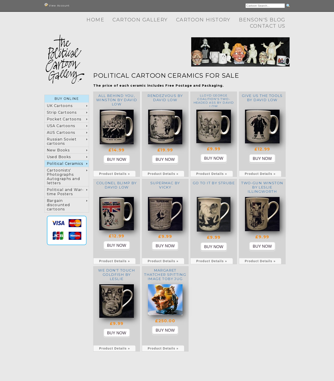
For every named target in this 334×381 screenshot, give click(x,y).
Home (95, 20)
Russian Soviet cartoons (62, 141)
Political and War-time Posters (65, 192)
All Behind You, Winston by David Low (116, 100)
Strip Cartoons (62, 112)
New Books (58, 150)
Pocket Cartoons (64, 119)
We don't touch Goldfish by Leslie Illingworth (116, 276)
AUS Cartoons (61, 132)
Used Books (59, 157)
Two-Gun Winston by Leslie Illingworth (262, 187)
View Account (57, 5)
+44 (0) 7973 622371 (216, 370)
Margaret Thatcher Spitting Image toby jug (165, 274)
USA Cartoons (61, 126)
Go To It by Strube (214, 183)
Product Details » (114, 174)
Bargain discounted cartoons (58, 205)
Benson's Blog (262, 20)
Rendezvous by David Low (165, 98)
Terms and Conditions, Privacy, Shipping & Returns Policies (221, 374)
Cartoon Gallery (140, 20)
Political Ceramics (65, 163)
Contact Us (267, 26)
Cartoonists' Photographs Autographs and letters (63, 176)
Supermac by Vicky (165, 185)
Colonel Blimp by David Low (116, 185)
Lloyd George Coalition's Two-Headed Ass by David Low (214, 101)
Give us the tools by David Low (262, 98)
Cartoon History (203, 20)
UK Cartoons (60, 106)
